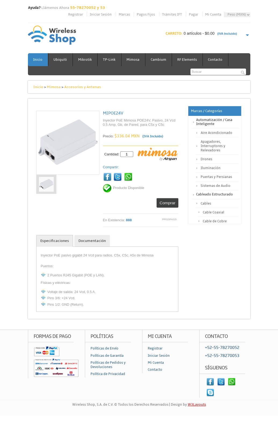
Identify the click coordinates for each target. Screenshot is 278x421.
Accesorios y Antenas (82, 87)
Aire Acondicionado (216, 133)
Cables (206, 203)
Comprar (167, 203)
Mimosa (134, 60)
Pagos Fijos (146, 14)
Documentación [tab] (92, 240)
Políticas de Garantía (107, 356)
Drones (206, 159)
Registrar (75, 14)
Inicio (38, 60)
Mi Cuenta (213, 14)
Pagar (193, 14)
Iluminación (211, 168)
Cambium (159, 60)
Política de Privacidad (108, 374)
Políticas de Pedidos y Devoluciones (108, 365)
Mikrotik (85, 60)
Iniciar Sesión (101, 14)
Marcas (124, 14)
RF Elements (188, 60)
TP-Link (110, 60)
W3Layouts (197, 404)
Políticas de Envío (104, 348)
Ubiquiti (60, 60)
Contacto (217, 60)
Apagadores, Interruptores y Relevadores (213, 146)
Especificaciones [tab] (54, 240)
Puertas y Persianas (216, 177)
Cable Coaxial (213, 212)
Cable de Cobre (215, 221)
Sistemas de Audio (215, 186)
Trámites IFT (172, 14)
